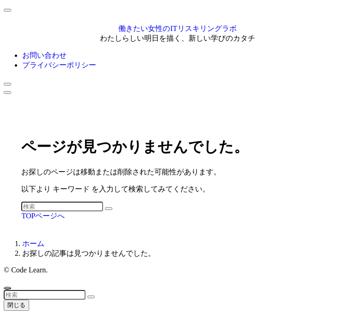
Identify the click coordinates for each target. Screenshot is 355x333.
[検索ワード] (62, 206)
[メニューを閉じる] (7, 10)
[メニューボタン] (7, 92)
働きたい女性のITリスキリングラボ (177, 28)
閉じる (16, 305)
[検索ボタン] (7, 84)
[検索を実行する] (108, 208)
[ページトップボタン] (7, 288)
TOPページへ (43, 216)
